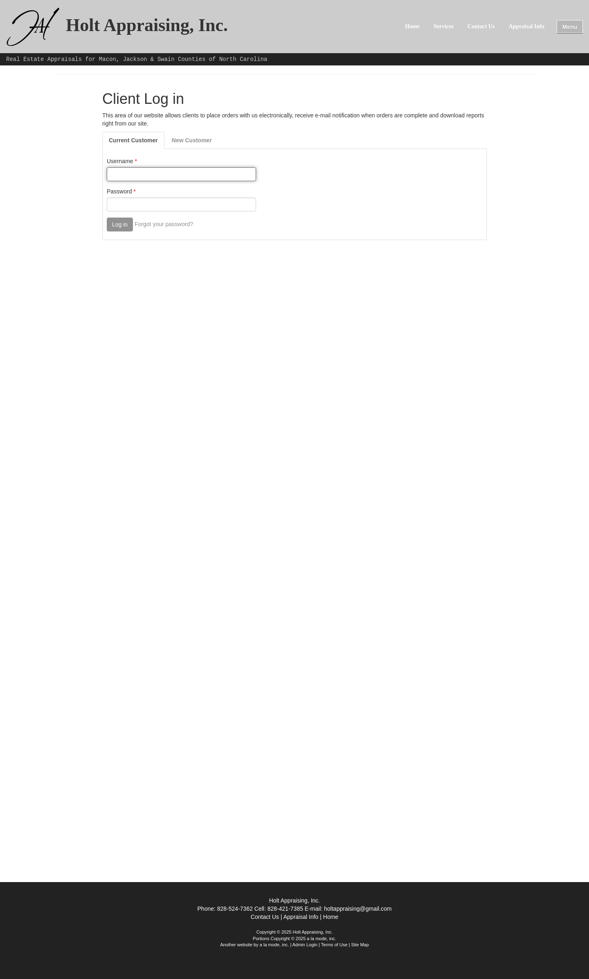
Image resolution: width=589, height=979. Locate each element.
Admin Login (304, 944)
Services (444, 26)
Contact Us (481, 26)
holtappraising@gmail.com (357, 908)
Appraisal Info (526, 26)
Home (412, 26)
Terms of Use (334, 944)
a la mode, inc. (274, 944)
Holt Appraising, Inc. (147, 25)
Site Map (360, 944)
